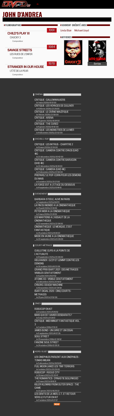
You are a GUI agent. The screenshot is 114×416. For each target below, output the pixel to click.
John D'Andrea (22, 14)
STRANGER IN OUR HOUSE (25, 67)
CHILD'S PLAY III (18, 33)
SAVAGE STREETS (19, 50)
